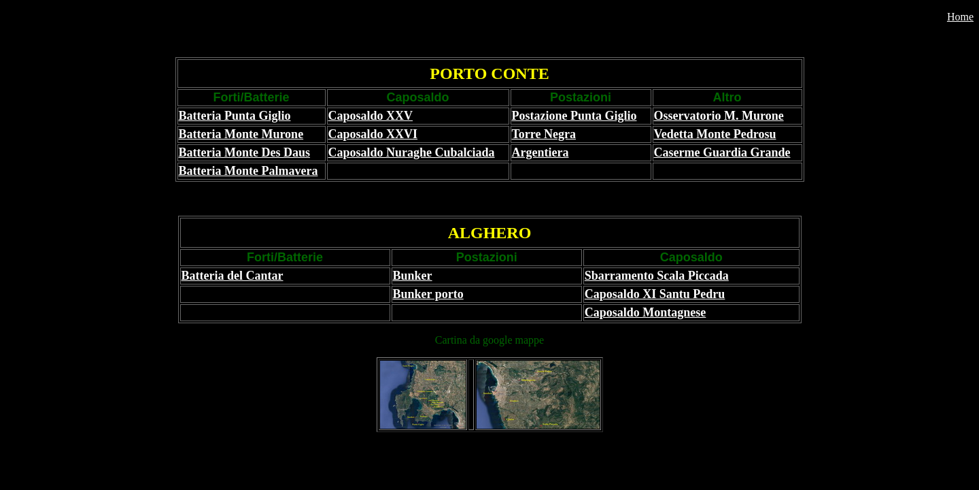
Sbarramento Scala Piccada (657, 275)
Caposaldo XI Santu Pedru (655, 294)
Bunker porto (428, 294)
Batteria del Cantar (233, 275)
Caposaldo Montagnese (645, 312)
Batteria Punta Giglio (235, 115)
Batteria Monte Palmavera (248, 171)
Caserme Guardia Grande (722, 152)
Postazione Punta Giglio (574, 115)
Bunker (412, 275)
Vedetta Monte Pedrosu (715, 134)
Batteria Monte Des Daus (244, 152)
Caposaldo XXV (370, 115)
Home (960, 16)
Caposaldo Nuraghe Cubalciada (411, 152)
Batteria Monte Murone (241, 134)
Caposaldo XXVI (373, 134)
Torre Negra (544, 134)
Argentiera (540, 152)
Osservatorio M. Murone (719, 115)
